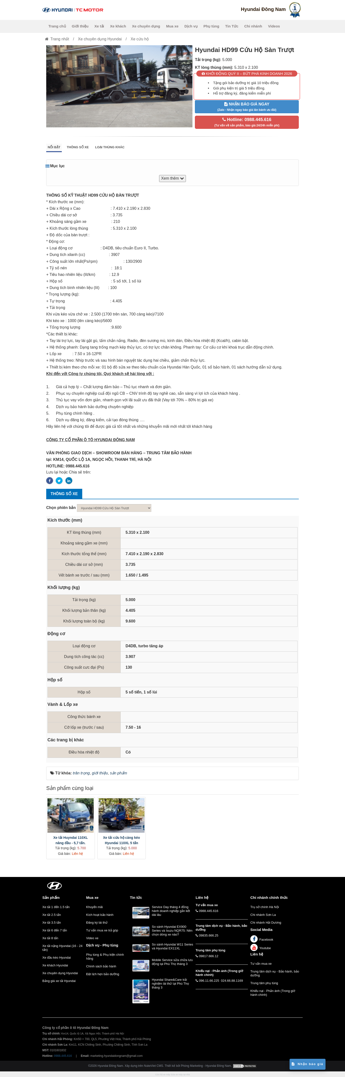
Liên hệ (256, 954)
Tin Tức (231, 26)
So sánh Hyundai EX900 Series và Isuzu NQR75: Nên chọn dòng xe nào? (172, 930)
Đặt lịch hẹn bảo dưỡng (102, 974)
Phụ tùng (211, 26)
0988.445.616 (208, 911)
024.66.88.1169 (232, 980)
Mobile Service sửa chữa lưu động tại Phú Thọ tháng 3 (172, 962)
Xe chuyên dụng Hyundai (60, 973)
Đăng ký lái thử (97, 922)
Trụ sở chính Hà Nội (264, 907)
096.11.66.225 (209, 980)
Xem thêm (172, 178)
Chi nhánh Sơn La (263, 915)
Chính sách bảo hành (101, 966)
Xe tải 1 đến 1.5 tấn (56, 907)
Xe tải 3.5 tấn (51, 922)
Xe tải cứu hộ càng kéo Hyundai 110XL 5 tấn (121, 840)
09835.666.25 (208, 935)
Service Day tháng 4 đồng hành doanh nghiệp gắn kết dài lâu (171, 911)
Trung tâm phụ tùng (264, 983)
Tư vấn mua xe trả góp (102, 930)
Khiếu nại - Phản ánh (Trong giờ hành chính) (272, 993)
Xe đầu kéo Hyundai (56, 957)
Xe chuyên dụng (146, 26)
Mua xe (172, 26)
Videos (274, 26)
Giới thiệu (80, 26)
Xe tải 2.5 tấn (51, 915)
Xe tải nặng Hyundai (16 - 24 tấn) (62, 948)
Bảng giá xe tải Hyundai (59, 981)
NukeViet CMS (153, 1066)
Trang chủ (57, 26)
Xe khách (118, 26)
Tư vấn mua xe (261, 963)
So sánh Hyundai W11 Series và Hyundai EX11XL (172, 946)
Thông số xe (78, 147)
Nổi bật (54, 147)
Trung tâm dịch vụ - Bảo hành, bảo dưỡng (274, 973)
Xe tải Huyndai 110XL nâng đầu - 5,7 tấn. (70, 840)
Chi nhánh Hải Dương (265, 922)
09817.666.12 (208, 956)
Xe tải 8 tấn (50, 938)
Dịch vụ (191, 26)
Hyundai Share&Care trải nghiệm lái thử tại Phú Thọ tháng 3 (170, 983)
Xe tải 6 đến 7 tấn (54, 930)
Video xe (92, 938)
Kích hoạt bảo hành (99, 915)
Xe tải (99, 26)
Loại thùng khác (110, 147)
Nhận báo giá (307, 1064)
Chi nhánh (253, 26)
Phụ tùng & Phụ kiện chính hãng (105, 956)
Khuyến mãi (94, 907)
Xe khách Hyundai (55, 965)
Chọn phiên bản (61, 508)
